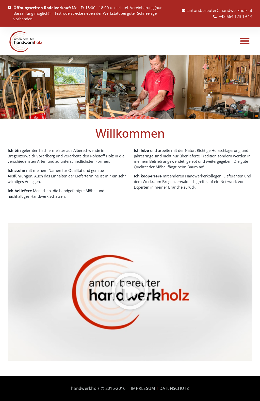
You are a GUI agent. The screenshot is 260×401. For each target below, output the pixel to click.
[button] (244, 40)
